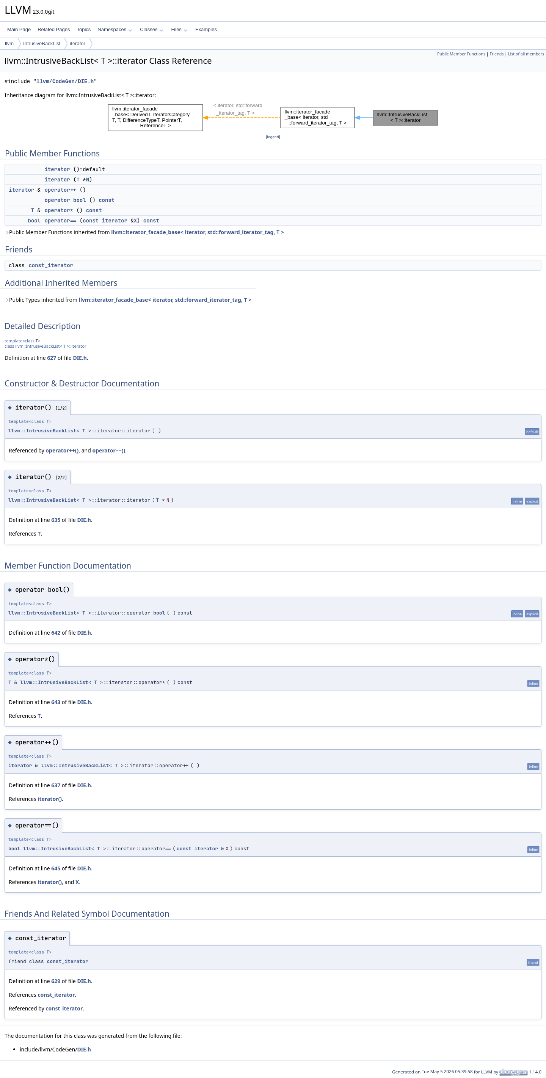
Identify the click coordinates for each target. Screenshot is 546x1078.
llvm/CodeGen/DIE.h (65, 81)
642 (55, 632)
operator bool (65, 200)
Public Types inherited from (128, 299)
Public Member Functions (461, 54)
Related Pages (54, 29)
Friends (497, 54)
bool (34, 220)
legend (273, 136)
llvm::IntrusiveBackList (42, 430)
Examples (206, 29)
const (107, 200)
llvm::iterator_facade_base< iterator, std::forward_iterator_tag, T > (197, 232)
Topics (84, 29)
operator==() (108, 450)
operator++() (62, 450)
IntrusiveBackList (41, 43)
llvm (9, 43)
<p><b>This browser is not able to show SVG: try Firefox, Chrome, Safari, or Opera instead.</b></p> (273, 116)
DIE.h (80, 357)
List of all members (526, 54)
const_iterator (50, 265)
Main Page (19, 29)
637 (55, 785)
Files (179, 29)
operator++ (60, 189)
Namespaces (114, 29)
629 (55, 981)
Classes (151, 29)
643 (55, 702)
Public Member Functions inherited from (144, 232)
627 (51, 357)
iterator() (50, 798)
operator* (58, 210)
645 (55, 868)
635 (55, 519)
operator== (60, 220)
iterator (77, 43)
